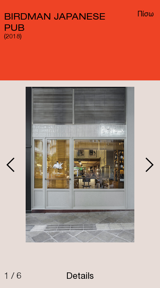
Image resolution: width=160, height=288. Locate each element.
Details (80, 276)
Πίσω (146, 14)
